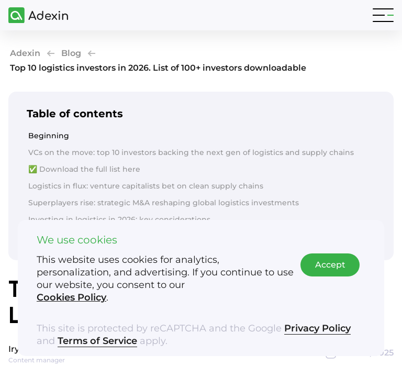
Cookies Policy (71, 297)
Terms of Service (97, 341)
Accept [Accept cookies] (330, 265)
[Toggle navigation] (383, 15)
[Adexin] (34, 15)
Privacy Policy (317, 328)
